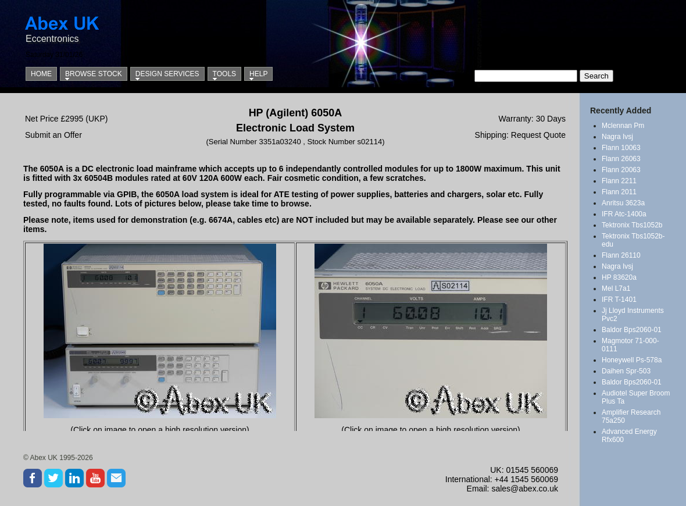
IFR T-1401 (619, 299)
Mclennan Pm (623, 126)
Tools (224, 74)
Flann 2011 (619, 192)
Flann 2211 (619, 181)
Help (258, 74)
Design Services (167, 74)
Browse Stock (93, 74)
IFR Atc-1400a (624, 214)
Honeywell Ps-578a (632, 360)
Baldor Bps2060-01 (632, 330)
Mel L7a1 (616, 288)
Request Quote (538, 135)
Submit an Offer (53, 135)
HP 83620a (619, 277)
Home (41, 74)
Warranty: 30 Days (532, 118)
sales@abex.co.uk (524, 488)
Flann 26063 (621, 159)
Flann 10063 (621, 148)
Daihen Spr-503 (626, 371)
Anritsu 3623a (623, 203)
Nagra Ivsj (617, 137)
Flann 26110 (621, 255)
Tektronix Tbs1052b (632, 225)
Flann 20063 (621, 170)
